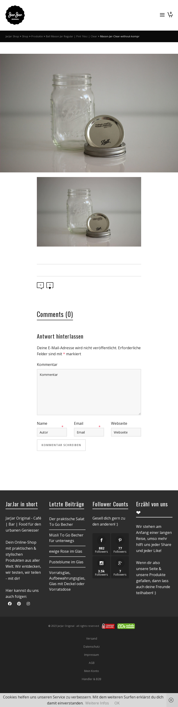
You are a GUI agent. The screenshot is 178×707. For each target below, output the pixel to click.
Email (78, 423)
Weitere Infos (97, 703)
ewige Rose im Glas (65, 551)
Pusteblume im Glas (66, 561)
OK (117, 703)
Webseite (119, 423)
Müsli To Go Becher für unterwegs (66, 538)
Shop (25, 36)
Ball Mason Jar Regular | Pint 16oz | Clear (71, 36)
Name (42, 423)
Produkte (37, 36)
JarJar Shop (12, 36)
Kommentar (47, 364)
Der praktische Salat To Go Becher (66, 521)
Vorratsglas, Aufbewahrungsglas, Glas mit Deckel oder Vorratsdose (67, 581)
